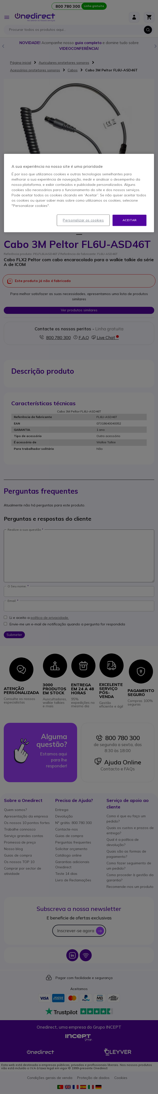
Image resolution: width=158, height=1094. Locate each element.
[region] (79, 193)
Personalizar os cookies (83, 220)
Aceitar (130, 220)
